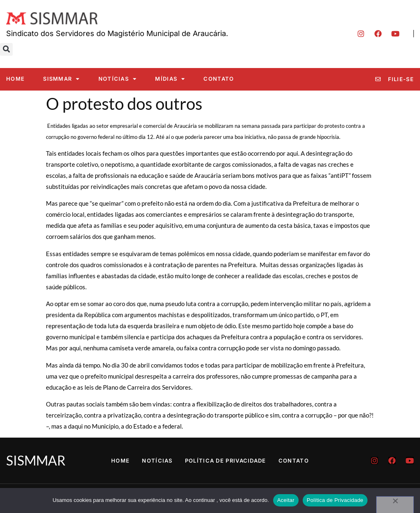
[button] (6, 49)
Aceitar (285, 500)
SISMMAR (61, 79)
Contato (218, 78)
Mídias (170, 79)
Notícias (117, 79)
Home (15, 78)
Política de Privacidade (225, 460)
